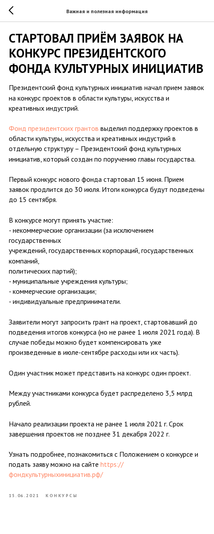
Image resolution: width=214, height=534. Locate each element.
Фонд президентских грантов (54, 128)
